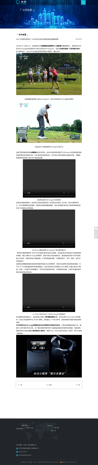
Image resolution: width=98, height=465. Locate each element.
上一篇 (20, 385)
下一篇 (78, 385)
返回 (49, 385)
